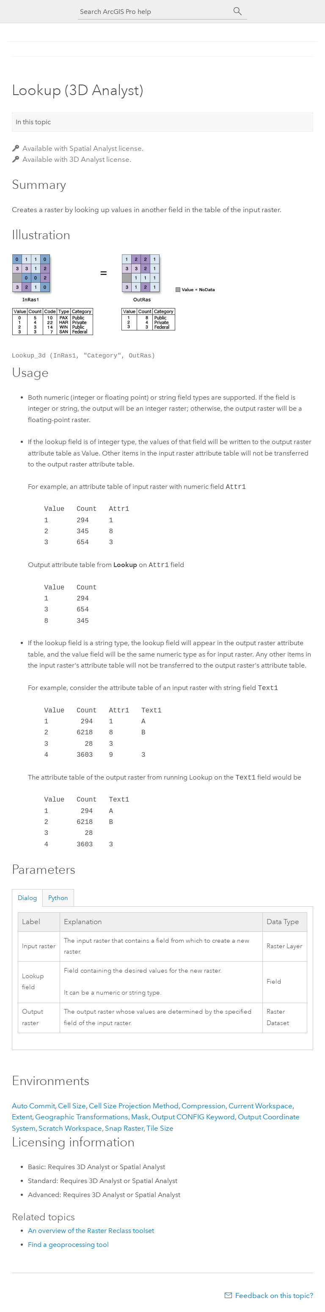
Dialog (27, 898)
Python (58, 898)
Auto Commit (33, 1106)
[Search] (238, 11)
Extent (22, 1117)
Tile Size (160, 1128)
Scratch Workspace (70, 1128)
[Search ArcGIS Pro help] (154, 11)
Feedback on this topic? (274, 1295)
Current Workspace (260, 1106)
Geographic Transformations (81, 1117)
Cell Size (72, 1106)
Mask (140, 1117)
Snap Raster (124, 1128)
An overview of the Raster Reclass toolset (91, 1231)
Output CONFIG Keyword (193, 1117)
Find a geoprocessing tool (68, 1245)
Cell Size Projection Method (134, 1106)
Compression (204, 1106)
